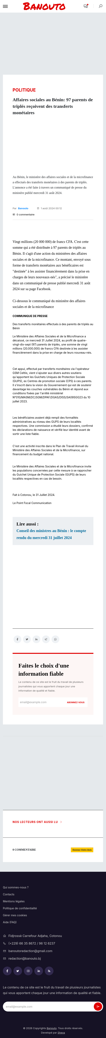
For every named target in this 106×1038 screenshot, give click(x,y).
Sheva (61, 1032)
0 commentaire (23, 214)
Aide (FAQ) (10, 922)
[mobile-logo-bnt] (44, 6)
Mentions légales (14, 901)
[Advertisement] (53, 44)
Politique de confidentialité (20, 908)
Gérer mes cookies (15, 915)
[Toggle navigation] (5, 6)
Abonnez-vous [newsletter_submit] (75, 702)
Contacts (8, 894)
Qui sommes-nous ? (15, 887)
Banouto (23, 208)
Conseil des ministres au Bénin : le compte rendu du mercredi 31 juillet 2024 (51, 534)
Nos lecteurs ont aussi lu (37, 822)
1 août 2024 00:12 (49, 208)
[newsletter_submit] (98, 1006)
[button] (86, 6)
